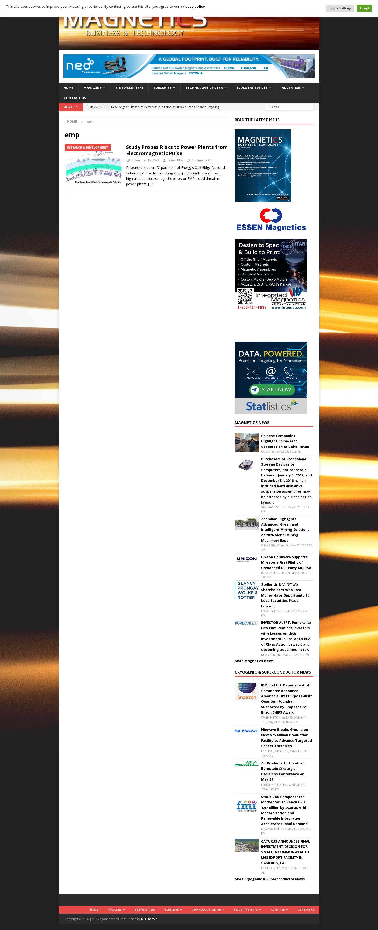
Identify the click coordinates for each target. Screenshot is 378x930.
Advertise (291, 87)
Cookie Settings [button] (340, 8)
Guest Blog (175, 160)
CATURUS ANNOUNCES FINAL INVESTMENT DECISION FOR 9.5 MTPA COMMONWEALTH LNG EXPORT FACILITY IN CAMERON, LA (285, 852)
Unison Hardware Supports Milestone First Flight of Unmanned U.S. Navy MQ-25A (286, 562)
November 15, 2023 (145, 160)
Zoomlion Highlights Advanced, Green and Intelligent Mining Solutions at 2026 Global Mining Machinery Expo (285, 530)
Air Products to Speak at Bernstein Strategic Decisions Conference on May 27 (282, 771)
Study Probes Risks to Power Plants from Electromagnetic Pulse (177, 150)
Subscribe (162, 87)
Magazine (93, 87)
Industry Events (252, 87)
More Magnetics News (254, 660)
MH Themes (149, 919)
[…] (150, 184)
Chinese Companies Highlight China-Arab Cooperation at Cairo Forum (285, 441)
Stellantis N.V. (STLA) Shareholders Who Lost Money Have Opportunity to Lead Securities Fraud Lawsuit (285, 595)
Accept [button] (364, 8)
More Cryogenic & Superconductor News (270, 879)
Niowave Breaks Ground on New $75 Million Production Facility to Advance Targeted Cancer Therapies (286, 737)
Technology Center (204, 87)
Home (68, 87)
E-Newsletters (130, 87)
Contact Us (75, 97)
